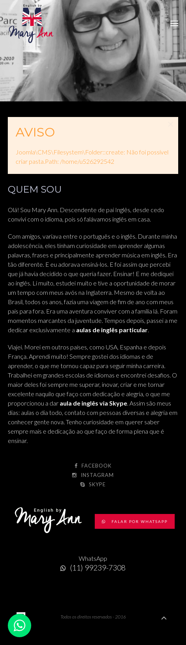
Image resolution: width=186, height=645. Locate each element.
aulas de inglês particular (112, 329)
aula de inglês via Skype (93, 403)
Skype (93, 484)
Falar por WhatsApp (135, 521)
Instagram (93, 475)
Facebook (93, 465)
